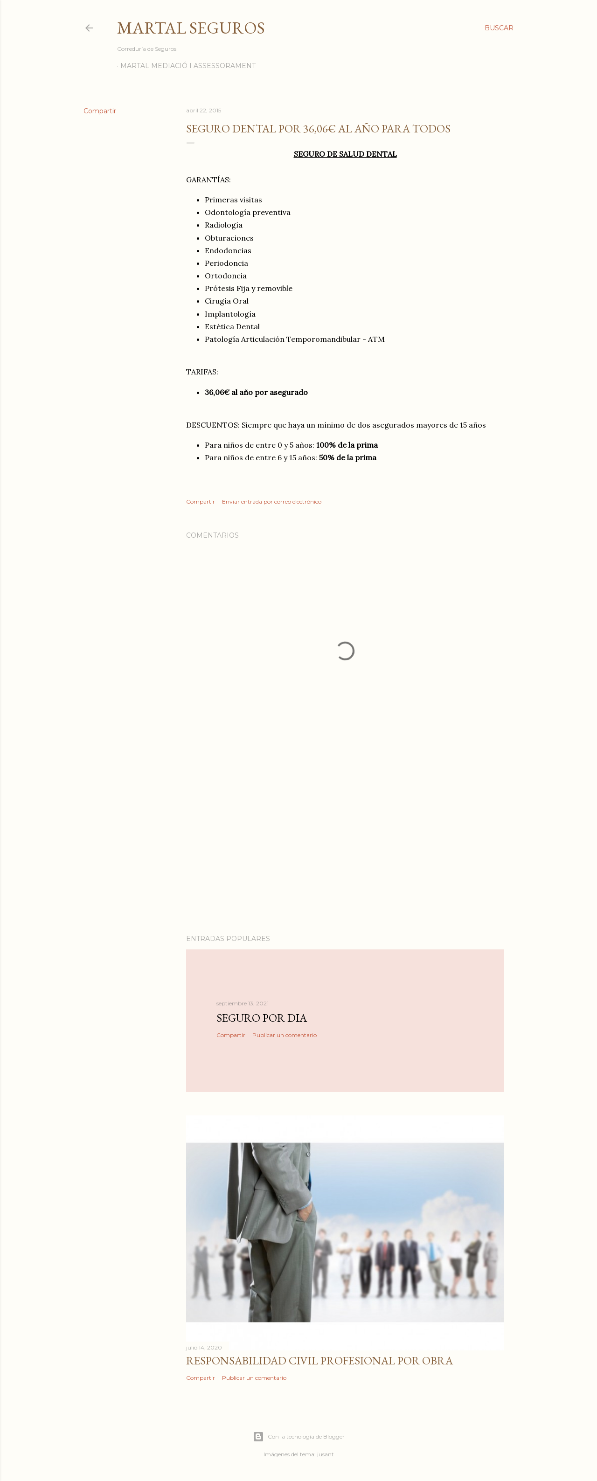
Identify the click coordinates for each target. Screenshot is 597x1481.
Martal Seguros (191, 28)
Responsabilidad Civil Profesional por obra (319, 1360)
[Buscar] (499, 28)
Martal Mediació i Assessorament (188, 66)
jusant (325, 1454)
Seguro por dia (261, 1017)
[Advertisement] (345, 846)
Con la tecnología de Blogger (299, 1436)
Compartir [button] (99, 111)
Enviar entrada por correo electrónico (271, 501)
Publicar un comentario (284, 1034)
